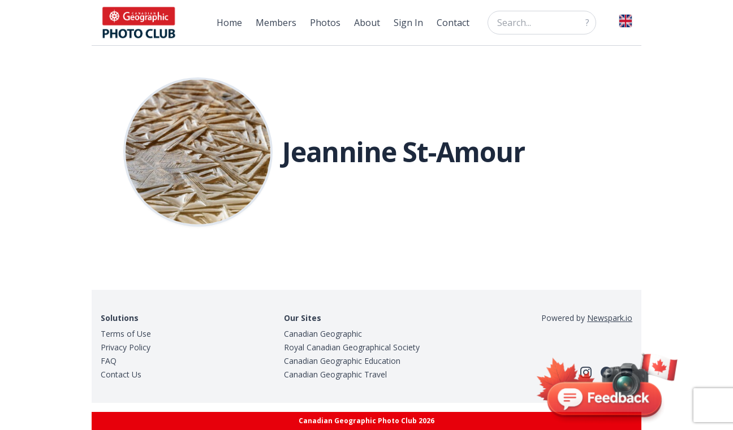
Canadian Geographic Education (342, 360)
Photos (325, 22)
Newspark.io (609, 317)
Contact (453, 22)
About (367, 22)
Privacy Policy (125, 347)
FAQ (109, 360)
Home (229, 22)
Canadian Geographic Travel (335, 374)
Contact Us (121, 374)
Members (276, 22)
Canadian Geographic (323, 333)
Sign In (408, 22)
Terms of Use (126, 333)
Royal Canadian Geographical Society (352, 347)
